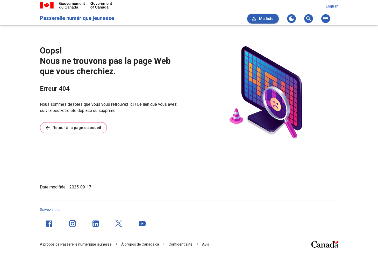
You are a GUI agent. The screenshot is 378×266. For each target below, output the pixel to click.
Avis (205, 244)
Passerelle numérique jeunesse (77, 18)
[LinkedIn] (95, 223)
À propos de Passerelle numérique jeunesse (76, 244)
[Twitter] (119, 223)
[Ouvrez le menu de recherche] (308, 18)
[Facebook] (49, 223)
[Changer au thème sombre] (291, 18)
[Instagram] (72, 223)
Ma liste (262, 18)
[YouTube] (142, 223)
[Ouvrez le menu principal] (325, 18)
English (332, 6)
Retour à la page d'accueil (73, 128)
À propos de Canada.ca (140, 244)
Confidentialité (180, 244)
